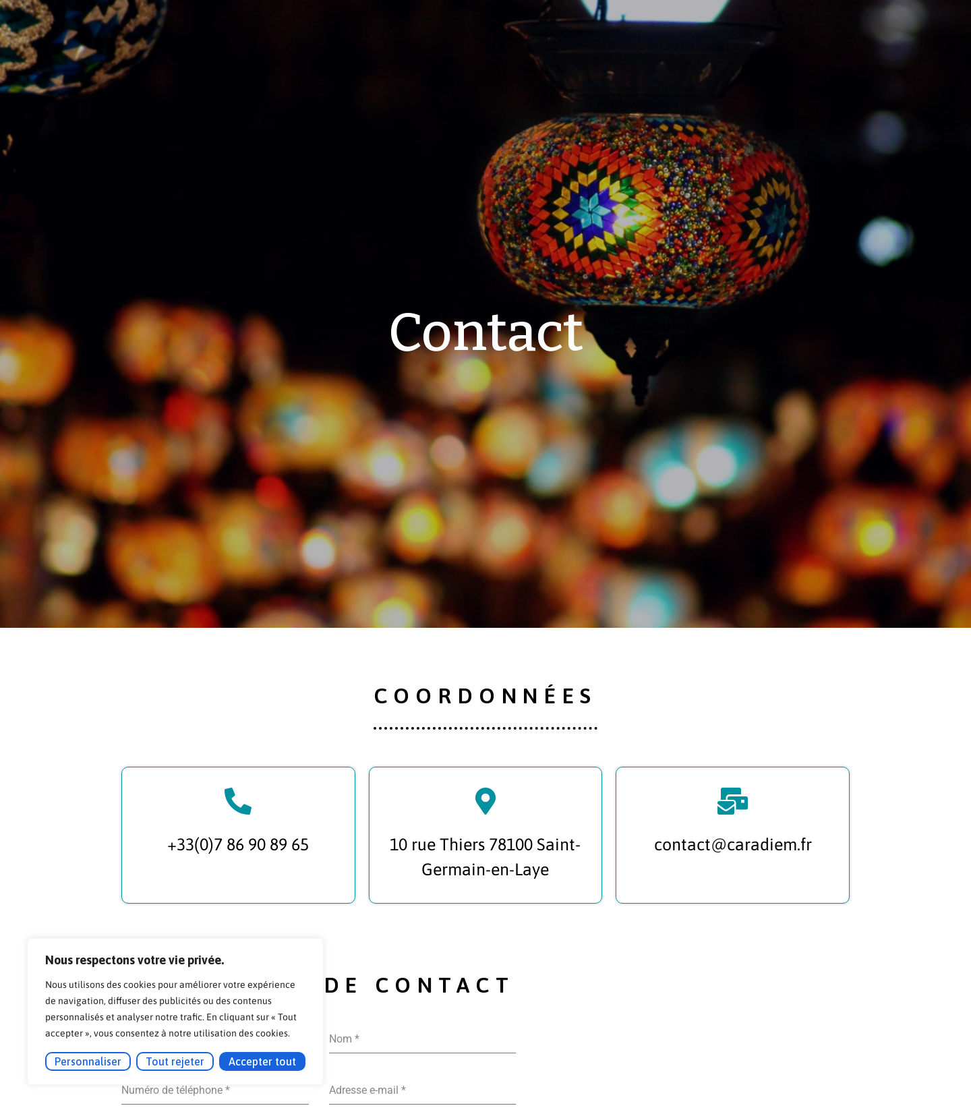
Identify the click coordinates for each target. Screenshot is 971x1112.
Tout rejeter (175, 1061)
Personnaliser (88, 1061)
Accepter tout (262, 1061)
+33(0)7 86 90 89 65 (238, 844)
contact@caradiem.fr (733, 844)
